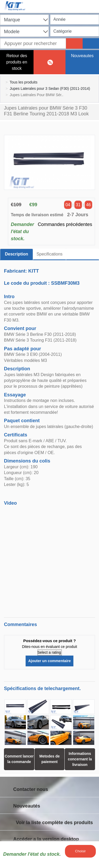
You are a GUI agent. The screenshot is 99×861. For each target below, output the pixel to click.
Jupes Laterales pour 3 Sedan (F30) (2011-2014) (50, 88)
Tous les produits (23, 82)
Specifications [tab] (49, 254)
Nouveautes (82, 55)
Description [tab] (16, 254)
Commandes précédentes (65, 224)
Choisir (80, 851)
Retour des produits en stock (16, 62)
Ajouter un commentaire (49, 661)
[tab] (82, 254)
